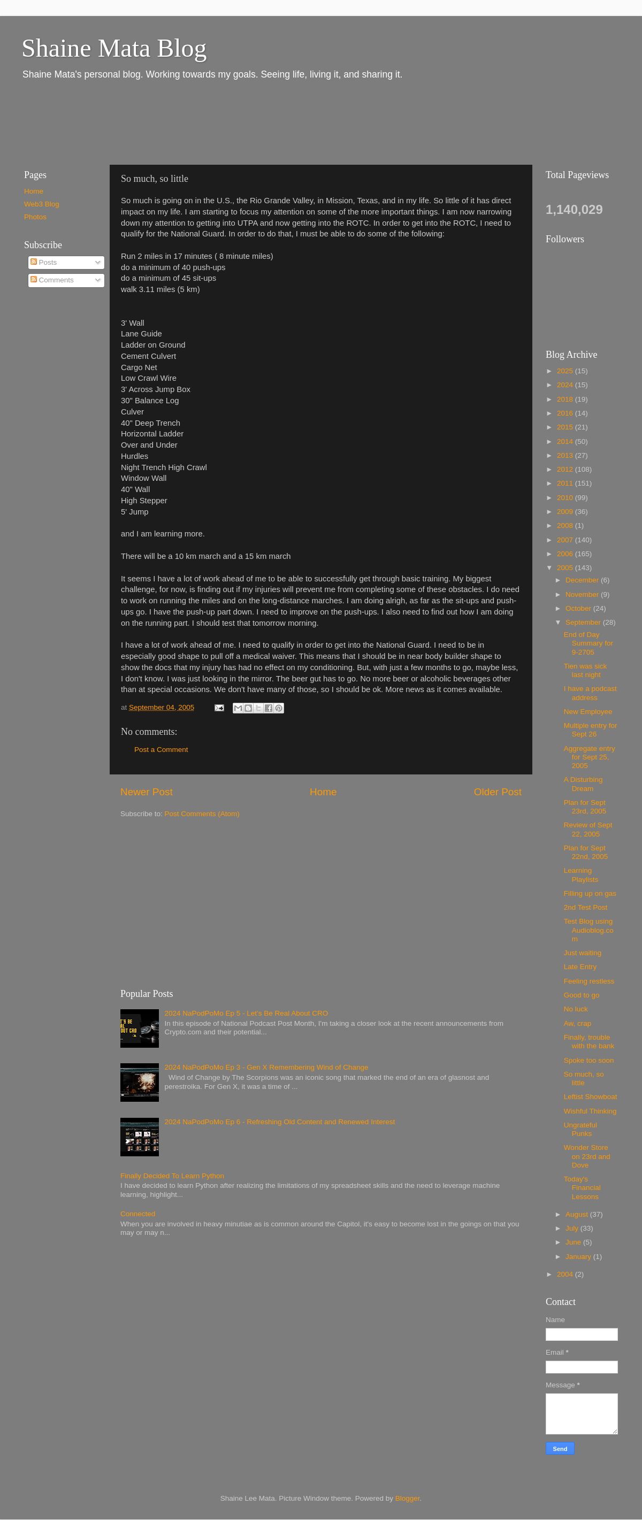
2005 (566, 568)
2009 (566, 512)
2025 (566, 371)
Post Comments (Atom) (202, 814)
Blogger (407, 1498)
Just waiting (583, 953)
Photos (35, 217)
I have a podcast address (590, 693)
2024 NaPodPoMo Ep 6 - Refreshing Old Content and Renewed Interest (279, 1122)
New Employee (588, 712)
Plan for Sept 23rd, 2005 (585, 807)
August (577, 1214)
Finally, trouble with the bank (589, 1041)
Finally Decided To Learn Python (172, 1176)
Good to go (582, 995)
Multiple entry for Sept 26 (590, 729)
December (583, 580)
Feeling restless (589, 981)
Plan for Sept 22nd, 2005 (586, 852)
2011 (566, 483)
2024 (566, 385)
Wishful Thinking (590, 1111)
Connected (137, 1214)
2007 (566, 540)
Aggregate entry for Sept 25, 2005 (589, 757)
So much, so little (584, 1078)
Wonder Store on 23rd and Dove (587, 1156)
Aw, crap (578, 1023)
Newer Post (146, 791)
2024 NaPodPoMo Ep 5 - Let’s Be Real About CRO (246, 1013)
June (574, 1242)
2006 (566, 554)
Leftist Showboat (590, 1097)
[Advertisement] (208, 122)
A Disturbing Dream (583, 784)
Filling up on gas (590, 893)
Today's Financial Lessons (582, 1187)
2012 (566, 469)
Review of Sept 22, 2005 (588, 829)
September (584, 622)
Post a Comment (161, 750)
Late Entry (580, 967)
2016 (566, 413)
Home (323, 791)
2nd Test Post (586, 907)
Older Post (498, 791)
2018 (566, 399)
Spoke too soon (589, 1060)
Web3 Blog (41, 204)
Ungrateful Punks (580, 1129)
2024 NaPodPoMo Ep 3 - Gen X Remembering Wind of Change (266, 1067)
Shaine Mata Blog (114, 48)
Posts (43, 262)
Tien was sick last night (585, 670)
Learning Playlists (581, 874)
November (583, 594)
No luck (576, 1009)
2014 (566, 441)
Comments (52, 280)
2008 (566, 525)
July (572, 1228)
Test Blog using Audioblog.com (589, 929)
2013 (566, 455)
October (579, 608)
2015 (566, 427)
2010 (566, 498)
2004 (566, 1274)
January (579, 1257)
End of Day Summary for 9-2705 (588, 643)
